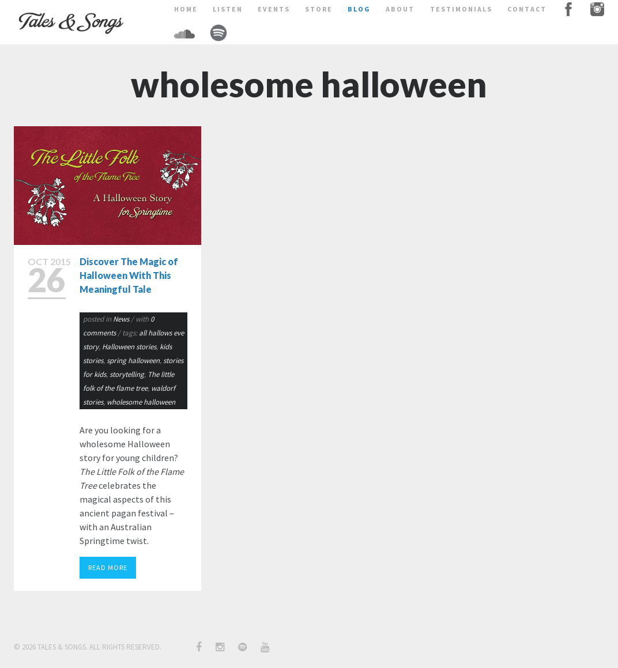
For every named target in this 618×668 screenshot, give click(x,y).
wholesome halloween (141, 402)
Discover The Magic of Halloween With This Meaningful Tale (129, 275)
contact (527, 9)
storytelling (127, 374)
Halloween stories (129, 347)
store (319, 9)
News (121, 319)
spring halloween (133, 360)
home (186, 9)
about (400, 9)
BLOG (359, 9)
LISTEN (228, 9)
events (274, 9)
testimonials (461, 9)
